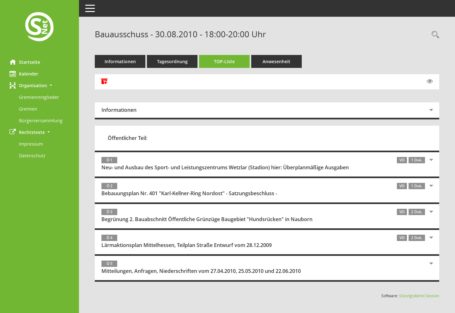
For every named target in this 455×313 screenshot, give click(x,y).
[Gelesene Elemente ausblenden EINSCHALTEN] (430, 81)
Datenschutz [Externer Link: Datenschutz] (32, 156)
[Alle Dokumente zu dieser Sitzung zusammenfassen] (104, 82)
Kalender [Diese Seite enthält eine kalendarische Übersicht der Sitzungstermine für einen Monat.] (23, 73)
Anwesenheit (276, 61)
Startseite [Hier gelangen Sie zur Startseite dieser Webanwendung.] (24, 62)
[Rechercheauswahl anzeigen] (433, 35)
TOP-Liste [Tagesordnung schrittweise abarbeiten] (224, 61)
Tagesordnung (172, 61)
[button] (39, 85)
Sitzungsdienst (419, 295)
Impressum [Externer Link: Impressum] (31, 144)
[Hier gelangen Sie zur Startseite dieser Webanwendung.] (39, 27)
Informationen (120, 61)
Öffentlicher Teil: (127, 138)
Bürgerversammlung (41, 120)
